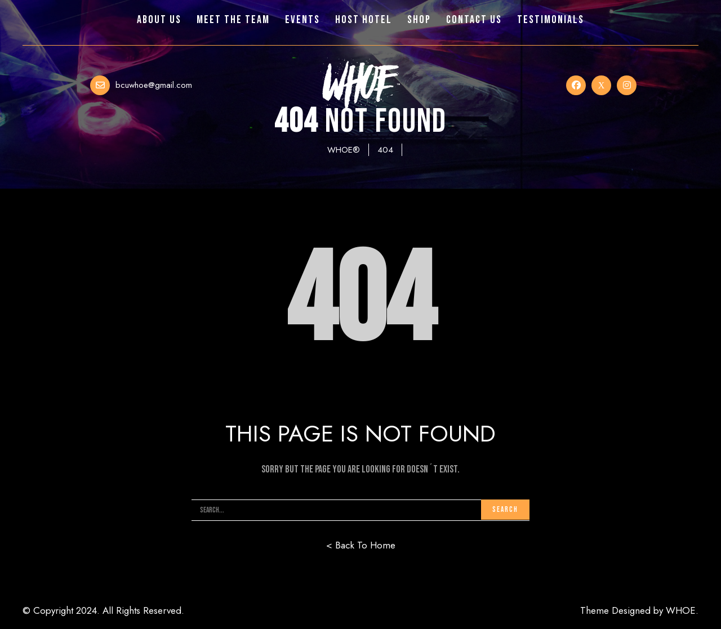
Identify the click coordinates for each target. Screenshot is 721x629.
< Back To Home (360, 545)
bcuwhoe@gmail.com (153, 85)
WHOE (681, 610)
